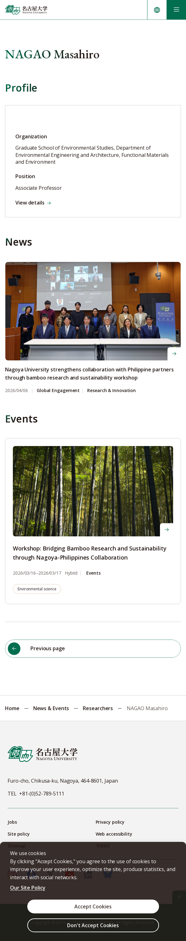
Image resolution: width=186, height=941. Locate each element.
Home (12, 708)
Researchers (98, 708)
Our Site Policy (27, 887)
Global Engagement (58, 390)
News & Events (51, 708)
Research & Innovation (111, 390)
